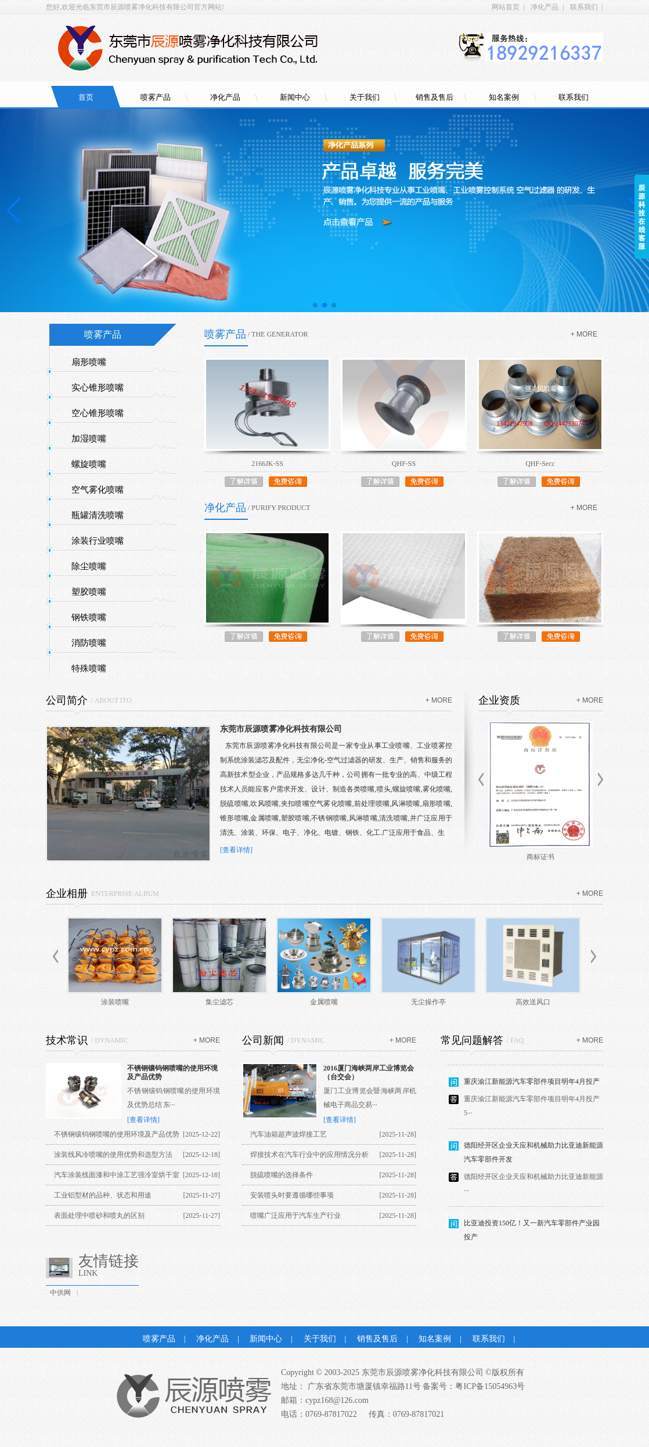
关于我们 (364, 97)
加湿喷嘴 (88, 438)
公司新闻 (263, 1040)
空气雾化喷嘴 (97, 489)
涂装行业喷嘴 (97, 540)
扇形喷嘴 (88, 362)
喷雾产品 (155, 97)
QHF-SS (404, 464)
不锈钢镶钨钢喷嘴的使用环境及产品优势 (116, 1134)
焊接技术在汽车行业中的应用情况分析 (309, 1155)
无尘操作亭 (428, 1002)
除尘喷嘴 (88, 566)
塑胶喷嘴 (88, 591)
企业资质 (499, 700)
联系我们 (584, 7)
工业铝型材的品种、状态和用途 (103, 1195)
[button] (315, 305)
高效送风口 (532, 1002)
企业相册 (67, 893)
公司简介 (67, 700)
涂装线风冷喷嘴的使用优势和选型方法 (113, 1155)
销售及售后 (434, 97)
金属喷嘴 (324, 1002)
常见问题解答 (472, 1040)
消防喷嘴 (88, 642)
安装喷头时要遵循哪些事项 (292, 1195)
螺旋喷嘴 (88, 464)
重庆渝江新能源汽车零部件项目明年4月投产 (532, 1085)
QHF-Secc (540, 464)
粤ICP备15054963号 (490, 1386)
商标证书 (540, 857)
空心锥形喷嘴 (97, 413)
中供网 (60, 1293)
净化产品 (544, 7)
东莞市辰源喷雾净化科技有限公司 (281, 729)
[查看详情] (236, 850)
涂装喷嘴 (115, 1002)
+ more (584, 334)
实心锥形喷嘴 (97, 387)
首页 (85, 97)
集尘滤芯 (219, 1002)
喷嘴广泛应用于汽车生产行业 (295, 1215)
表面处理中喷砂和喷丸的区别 (99, 1215)
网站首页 (506, 7)
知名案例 (504, 97)
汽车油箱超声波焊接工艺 (288, 1134)
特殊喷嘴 (88, 668)
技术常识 (67, 1040)
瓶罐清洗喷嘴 (97, 515)
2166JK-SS (267, 464)
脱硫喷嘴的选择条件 (281, 1175)
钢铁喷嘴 (88, 617)
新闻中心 (295, 97)
